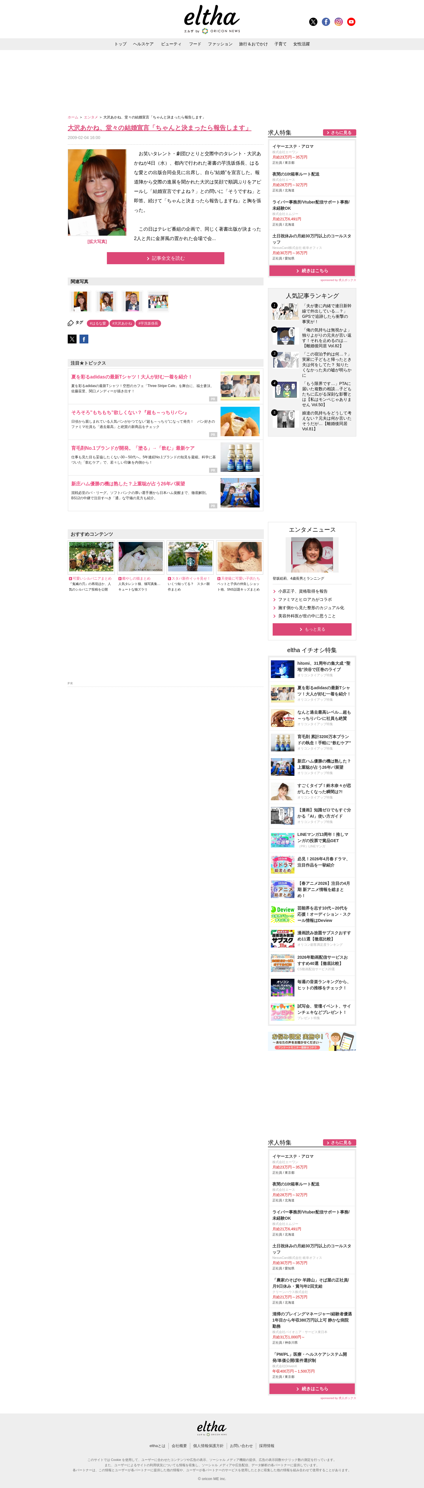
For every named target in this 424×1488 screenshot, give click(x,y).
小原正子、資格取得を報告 (303, 591)
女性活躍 (301, 44)
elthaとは (157, 1446)
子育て (280, 44)
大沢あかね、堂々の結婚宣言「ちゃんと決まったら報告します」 (159, 127)
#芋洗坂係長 (148, 323)
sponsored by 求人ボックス (338, 280)
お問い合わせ (241, 1446)
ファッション (220, 44)
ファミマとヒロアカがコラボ (305, 599)
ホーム (73, 117)
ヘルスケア (143, 44)
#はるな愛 (98, 323)
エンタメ (91, 117)
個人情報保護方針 (208, 1446)
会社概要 (179, 1446)
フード (195, 44)
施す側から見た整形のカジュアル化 (311, 607)
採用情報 (266, 1446)
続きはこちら (315, 270)
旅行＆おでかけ (253, 44)
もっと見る (315, 629)
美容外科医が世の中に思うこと (307, 616)
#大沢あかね (122, 323)
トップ (120, 44)
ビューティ (171, 44)
